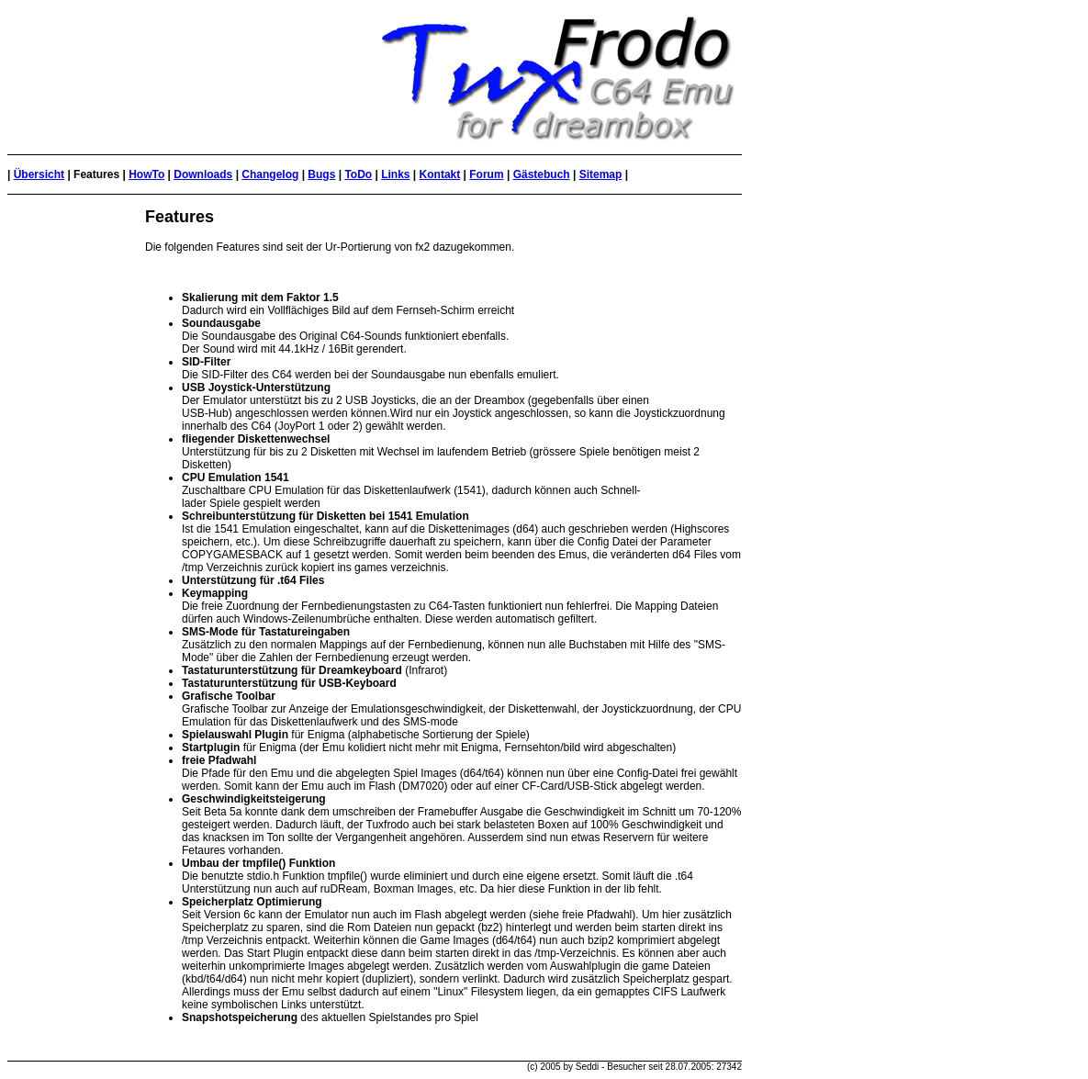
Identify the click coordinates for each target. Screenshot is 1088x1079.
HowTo (146, 174)
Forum (486, 174)
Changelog (269, 174)
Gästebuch (541, 174)
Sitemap (601, 174)
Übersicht (39, 174)
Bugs (321, 174)
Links (395, 174)
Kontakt (440, 174)
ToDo (358, 174)
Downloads (203, 174)
